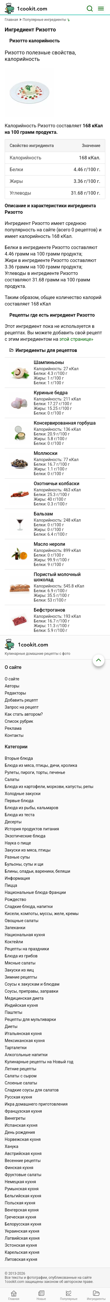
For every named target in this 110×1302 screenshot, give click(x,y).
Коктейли (14, 941)
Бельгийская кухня (23, 1196)
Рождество (15, 899)
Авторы (12, 686)
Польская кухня (20, 1203)
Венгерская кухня (22, 1210)
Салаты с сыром (21, 1076)
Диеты (11, 1026)
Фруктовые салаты (23, 1174)
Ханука (11, 1146)
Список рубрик (19, 721)
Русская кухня (18, 1097)
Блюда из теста (20, 814)
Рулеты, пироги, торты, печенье (35, 772)
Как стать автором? (24, 714)
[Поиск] (89, 8)
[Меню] (101, 8)
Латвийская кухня (22, 1238)
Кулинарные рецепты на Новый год (39, 1061)
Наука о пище (18, 843)
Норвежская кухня (22, 1139)
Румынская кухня (21, 1188)
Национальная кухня (25, 934)
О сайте (12, 679)
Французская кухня (23, 1111)
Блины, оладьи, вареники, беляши (37, 871)
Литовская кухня (21, 1259)
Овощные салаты (21, 920)
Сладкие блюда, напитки (29, 906)
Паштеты (13, 1012)
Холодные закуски (22, 793)
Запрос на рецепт (22, 707)
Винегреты (15, 1118)
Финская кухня (19, 1167)
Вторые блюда (19, 758)
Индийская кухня (21, 1005)
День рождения (20, 1132)
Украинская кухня (22, 1231)
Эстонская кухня (21, 1245)
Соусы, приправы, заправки (31, 991)
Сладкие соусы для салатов (32, 1090)
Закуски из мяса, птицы (27, 850)
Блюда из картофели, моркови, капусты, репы (49, 786)
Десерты (13, 821)
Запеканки (15, 927)
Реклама (13, 728)
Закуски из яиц (19, 970)
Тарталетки (16, 1047)
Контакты (14, 735)
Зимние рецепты (21, 977)
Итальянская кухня (23, 1033)
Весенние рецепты (23, 1160)
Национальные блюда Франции (35, 892)
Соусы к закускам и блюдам (32, 984)
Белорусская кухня (23, 1224)
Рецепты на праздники (27, 949)
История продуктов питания (32, 829)
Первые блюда (19, 800)
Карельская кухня (22, 1252)
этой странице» (76, 339)
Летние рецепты (20, 1068)
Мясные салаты (20, 963)
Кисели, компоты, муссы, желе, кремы (42, 913)
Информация (17, 878)
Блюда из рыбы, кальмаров (31, 807)
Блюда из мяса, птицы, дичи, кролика (41, 765)
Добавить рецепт (21, 700)
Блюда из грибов (21, 956)
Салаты (12, 779)
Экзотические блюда (25, 836)
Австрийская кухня (23, 1153)
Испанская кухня (21, 1125)
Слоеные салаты (21, 1083)
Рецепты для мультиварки (30, 1019)
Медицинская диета (24, 998)
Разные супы (17, 857)
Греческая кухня (20, 1217)
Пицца (11, 885)
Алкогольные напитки (26, 1054)
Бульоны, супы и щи (24, 864)
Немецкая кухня (20, 1181)
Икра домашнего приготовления (36, 1104)
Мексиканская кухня (25, 1040)
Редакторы (15, 693)
